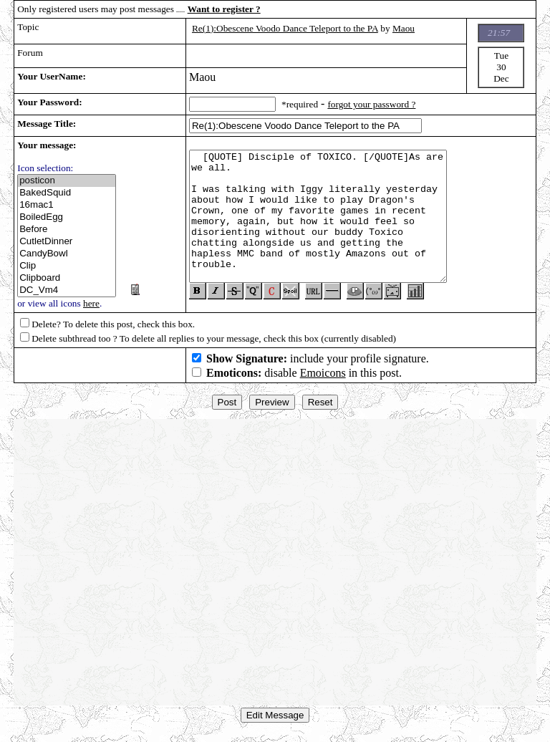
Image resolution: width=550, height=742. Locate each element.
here (91, 303)
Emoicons (323, 378)
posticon (66, 181)
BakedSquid (66, 193)
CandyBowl (66, 254)
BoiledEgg (66, 217)
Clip (66, 266)
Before (66, 229)
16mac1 (66, 205)
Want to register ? (224, 9)
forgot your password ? (371, 104)
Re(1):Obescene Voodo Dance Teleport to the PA (285, 28)
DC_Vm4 (66, 290)
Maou (403, 28)
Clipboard (66, 278)
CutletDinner (66, 242)
